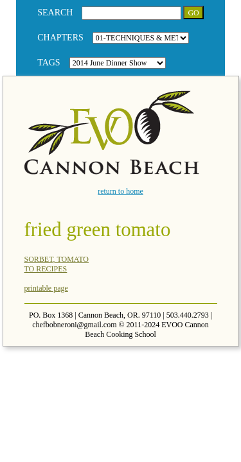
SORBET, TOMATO (56, 259)
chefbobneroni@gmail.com (74, 324)
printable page (46, 288)
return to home (120, 191)
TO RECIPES (45, 268)
